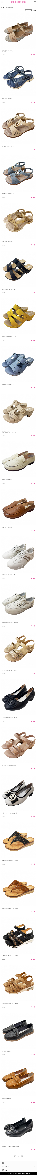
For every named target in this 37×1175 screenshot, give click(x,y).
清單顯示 (35, 10)
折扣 (7, 7)
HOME (2, 7)
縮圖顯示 (34, 10)
